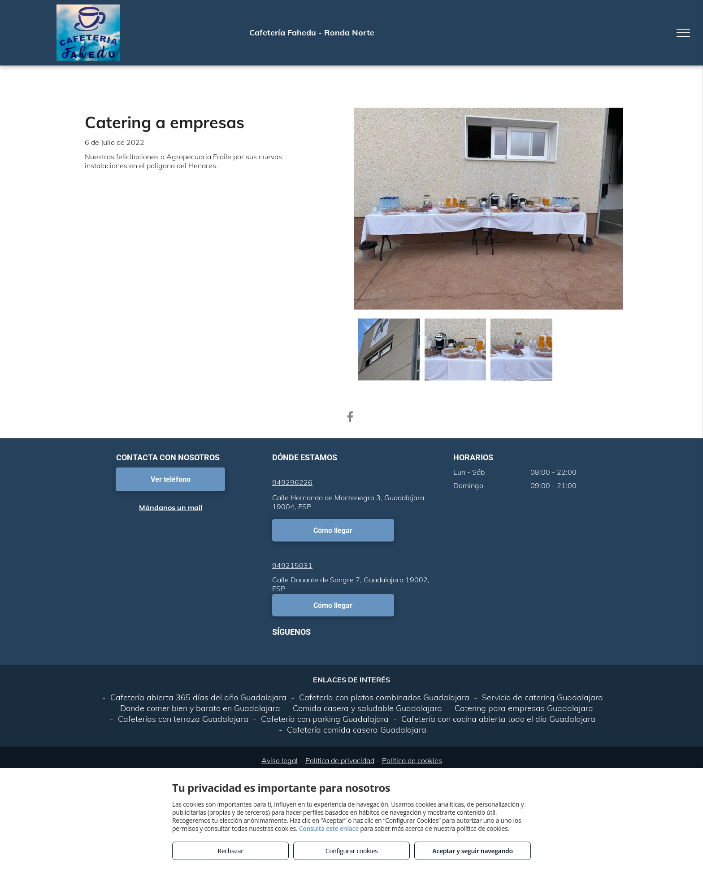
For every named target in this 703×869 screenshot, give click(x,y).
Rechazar (230, 851)
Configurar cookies (351, 851)
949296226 (292, 482)
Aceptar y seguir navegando (472, 851)
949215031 (292, 565)
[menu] (683, 32)
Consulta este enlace (329, 828)
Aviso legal (279, 760)
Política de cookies (412, 760)
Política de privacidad (339, 760)
